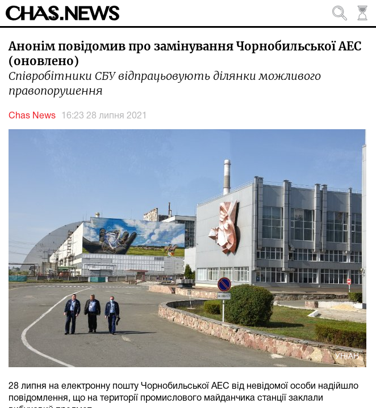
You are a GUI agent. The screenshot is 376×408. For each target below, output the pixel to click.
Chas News (32, 116)
